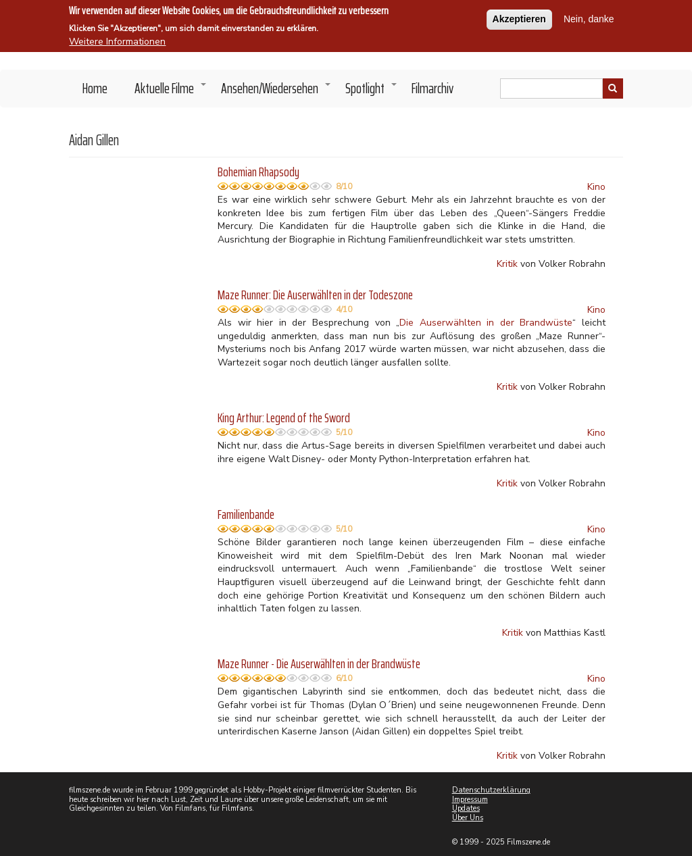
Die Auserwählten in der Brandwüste (485, 322)
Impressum (470, 800)
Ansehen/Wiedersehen (276, 92)
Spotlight (371, 92)
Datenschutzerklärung (491, 790)
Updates (466, 808)
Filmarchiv (432, 88)
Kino (596, 186)
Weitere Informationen (117, 38)
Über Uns (467, 818)
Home (94, 88)
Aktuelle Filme (170, 92)
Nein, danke (589, 16)
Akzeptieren (519, 16)
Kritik (507, 263)
